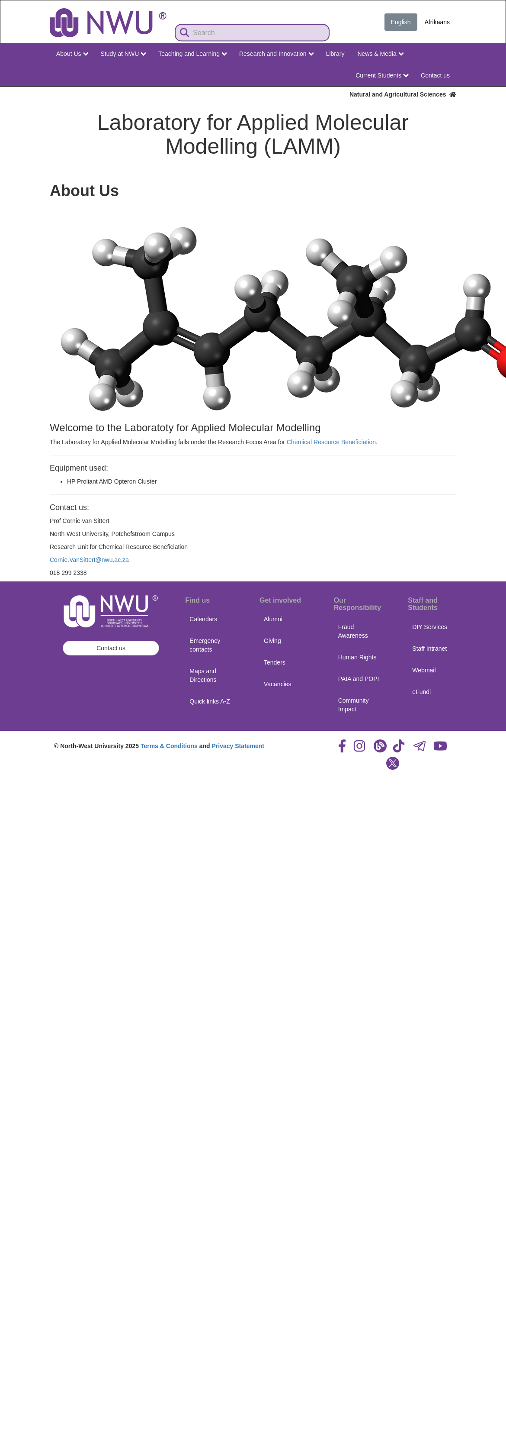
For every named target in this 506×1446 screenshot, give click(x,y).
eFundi (421, 691)
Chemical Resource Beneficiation (331, 442)
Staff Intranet (429, 648)
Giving (272, 640)
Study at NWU (124, 53)
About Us (72, 53)
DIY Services (429, 626)
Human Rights (357, 657)
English (401, 22)
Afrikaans (437, 22)
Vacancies (277, 684)
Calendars (203, 619)
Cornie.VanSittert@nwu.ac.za (89, 559)
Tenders (274, 662)
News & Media (380, 53)
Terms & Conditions (169, 745)
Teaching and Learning (192, 53)
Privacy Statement (238, 745)
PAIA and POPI (358, 678)
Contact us (435, 75)
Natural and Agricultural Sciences (402, 94)
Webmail (424, 670)
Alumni (273, 619)
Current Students (382, 75)
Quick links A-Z (209, 701)
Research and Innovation (276, 53)
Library (335, 53)
